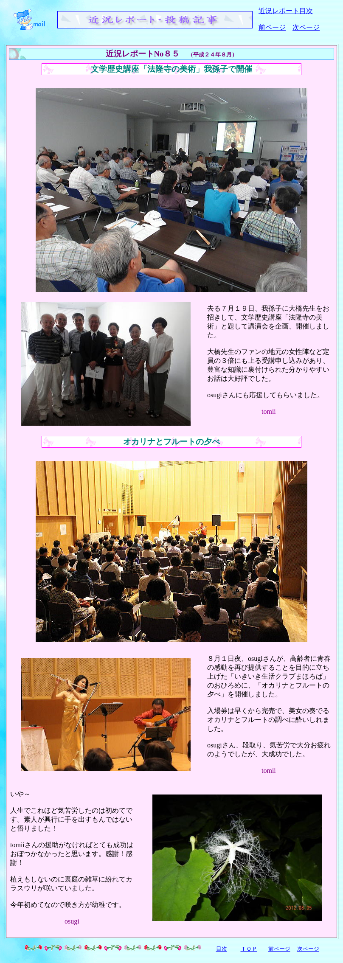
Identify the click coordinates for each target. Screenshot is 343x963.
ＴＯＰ (249, 949)
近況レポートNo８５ (143, 53)
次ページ (306, 27)
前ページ (272, 27)
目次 (221, 949)
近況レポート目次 (286, 10)
